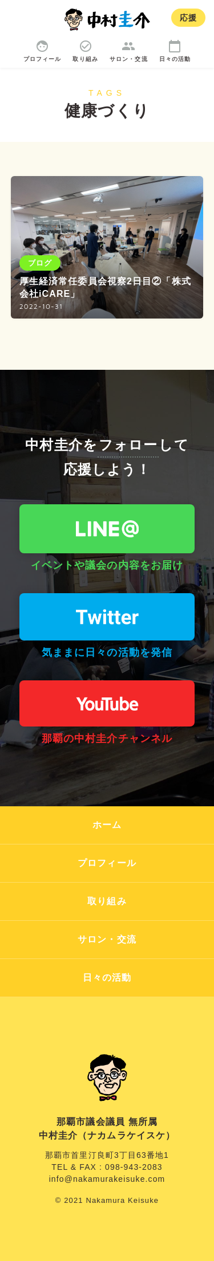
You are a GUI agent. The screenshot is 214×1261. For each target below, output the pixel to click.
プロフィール (107, 863)
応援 (188, 17)
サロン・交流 (107, 939)
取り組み (106, 901)
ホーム (107, 825)
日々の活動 (107, 977)
